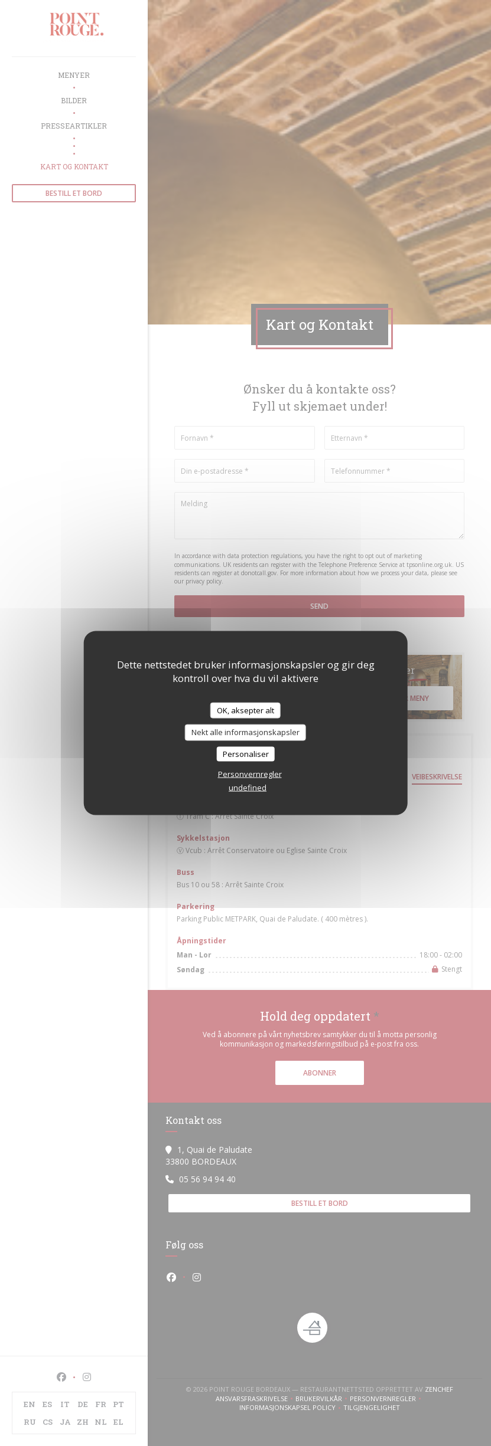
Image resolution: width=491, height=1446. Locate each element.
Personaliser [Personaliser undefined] (246, 753)
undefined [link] (247, 787)
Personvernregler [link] (250, 774)
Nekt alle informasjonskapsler (245, 732)
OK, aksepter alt (245, 709)
